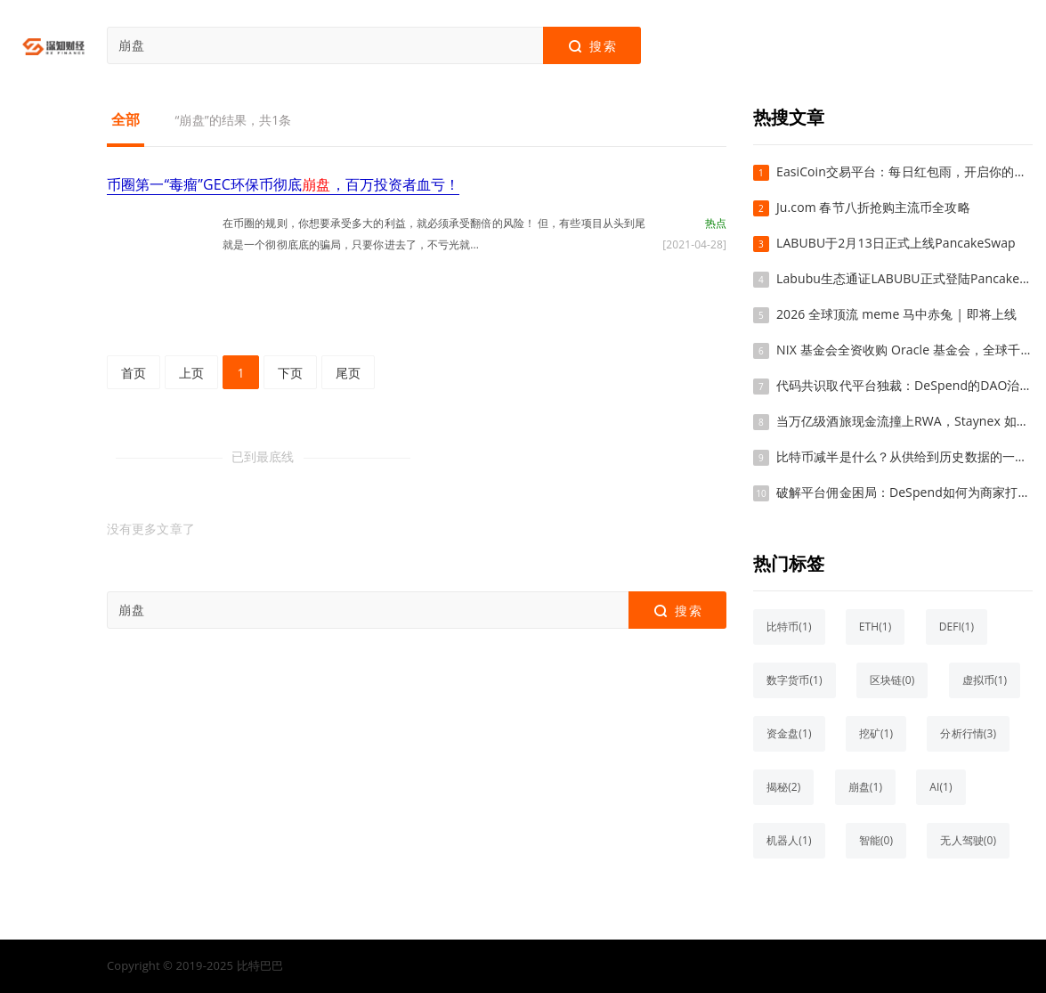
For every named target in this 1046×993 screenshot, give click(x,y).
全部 (125, 119)
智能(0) (876, 840)
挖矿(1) (876, 733)
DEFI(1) (957, 626)
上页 (191, 372)
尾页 (348, 372)
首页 (133, 372)
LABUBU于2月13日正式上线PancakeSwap (896, 242)
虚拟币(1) (985, 680)
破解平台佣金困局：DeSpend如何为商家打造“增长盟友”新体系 (904, 492)
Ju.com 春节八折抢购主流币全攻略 (873, 207)
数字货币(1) (794, 680)
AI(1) (940, 786)
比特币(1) (789, 626)
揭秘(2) (783, 786)
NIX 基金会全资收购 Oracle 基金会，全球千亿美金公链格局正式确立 (904, 349)
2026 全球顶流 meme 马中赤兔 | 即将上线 (896, 313)
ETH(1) (875, 626)
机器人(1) (789, 840)
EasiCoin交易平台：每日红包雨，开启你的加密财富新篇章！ (904, 171)
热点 (715, 223)
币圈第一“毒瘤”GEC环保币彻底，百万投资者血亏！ (283, 184)
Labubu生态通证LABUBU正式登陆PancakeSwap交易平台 (904, 278)
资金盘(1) (789, 733)
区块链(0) (892, 680)
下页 (290, 372)
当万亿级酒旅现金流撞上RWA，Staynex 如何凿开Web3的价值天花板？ (904, 420)
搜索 (591, 46)
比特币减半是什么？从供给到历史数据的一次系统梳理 (904, 456)
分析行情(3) (968, 733)
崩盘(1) (865, 786)
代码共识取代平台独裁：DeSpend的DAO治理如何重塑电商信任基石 (904, 385)
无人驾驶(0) (968, 840)
